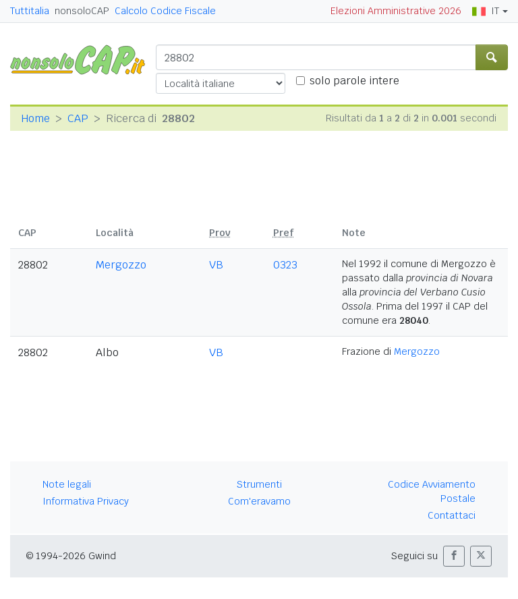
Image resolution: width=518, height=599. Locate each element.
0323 (285, 265)
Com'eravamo (259, 501)
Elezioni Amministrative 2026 (395, 11)
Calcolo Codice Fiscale (165, 11)
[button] (454, 556)
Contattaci (452, 515)
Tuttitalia (29, 11)
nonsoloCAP (82, 11)
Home (35, 118)
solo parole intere (354, 81)
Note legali (66, 484)
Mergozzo (121, 265)
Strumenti (259, 484)
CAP (77, 118)
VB (216, 265)
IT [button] (485, 11)
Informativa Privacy (85, 501)
